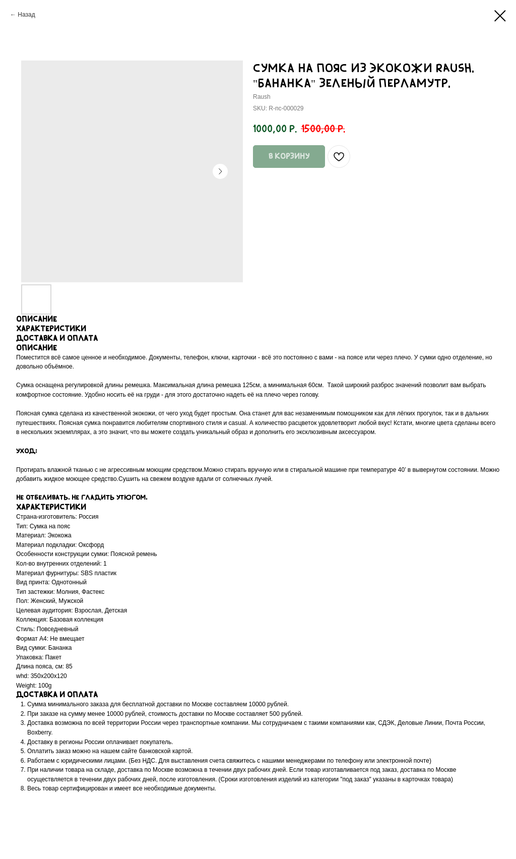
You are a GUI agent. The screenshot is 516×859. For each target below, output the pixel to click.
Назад (26, 14)
